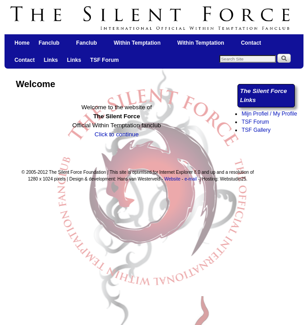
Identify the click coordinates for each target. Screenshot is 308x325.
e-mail (191, 178)
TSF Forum (104, 60)
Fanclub (49, 45)
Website (172, 178)
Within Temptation (137, 45)
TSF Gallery (256, 130)
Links (51, 60)
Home (21, 43)
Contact (251, 43)
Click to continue (117, 134)
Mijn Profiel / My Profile (269, 114)
